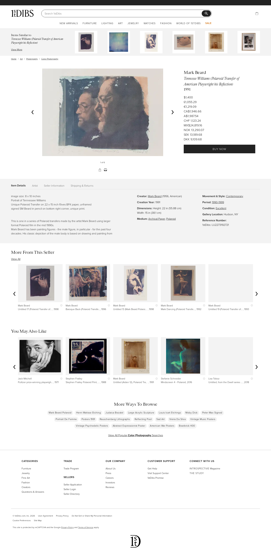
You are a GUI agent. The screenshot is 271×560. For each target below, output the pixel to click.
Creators (26, 487)
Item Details (18, 185)
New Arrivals (69, 23)
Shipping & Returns (82, 185)
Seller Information (54, 185)
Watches (150, 23)
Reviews (110, 487)
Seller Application (73, 484)
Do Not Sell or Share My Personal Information (92, 515)
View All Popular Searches (135, 435)
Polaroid (171, 219)
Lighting (107, 23)
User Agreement (45, 515)
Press (108, 473)
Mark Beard (155, 196)
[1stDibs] (22, 13)
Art (120, 23)
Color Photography (49, 58)
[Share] (100, 170)
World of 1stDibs (188, 23)
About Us (110, 468)
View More (16, 49)
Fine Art (26, 477)
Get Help (152, 468)
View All (15, 259)
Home (13, 58)
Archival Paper (156, 219)
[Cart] (256, 13)
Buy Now (219, 149)
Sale (208, 23)
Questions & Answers (33, 491)
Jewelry (133, 23)
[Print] (105, 170)
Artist (35, 185)
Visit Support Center (158, 473)
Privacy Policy (62, 515)
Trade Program (71, 468)
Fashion (166, 23)
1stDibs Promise (156, 477)
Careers (110, 477)
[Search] (123, 13)
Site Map (38, 520)
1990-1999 (218, 202)
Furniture (90, 23)
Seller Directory (72, 493)
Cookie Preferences (22, 520)
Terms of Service (85, 527)
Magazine (205, 468)
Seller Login (70, 489)
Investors (110, 482)
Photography (32, 58)
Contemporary (234, 196)
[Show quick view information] (61, 305)
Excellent (221, 208)
